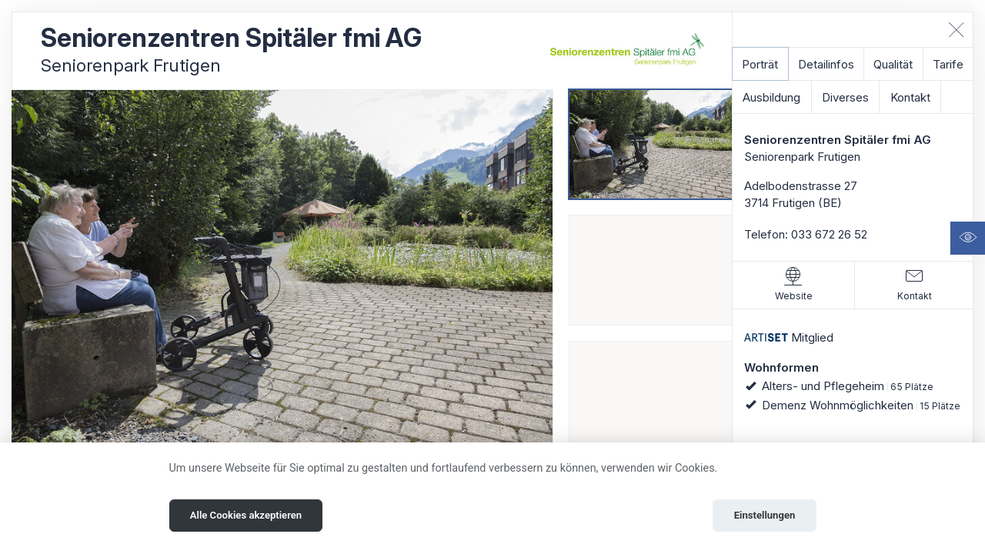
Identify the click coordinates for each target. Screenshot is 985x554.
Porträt (760, 64)
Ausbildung (771, 97)
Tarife (948, 64)
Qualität (893, 64)
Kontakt (910, 97)
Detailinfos (826, 64)
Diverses (845, 97)
